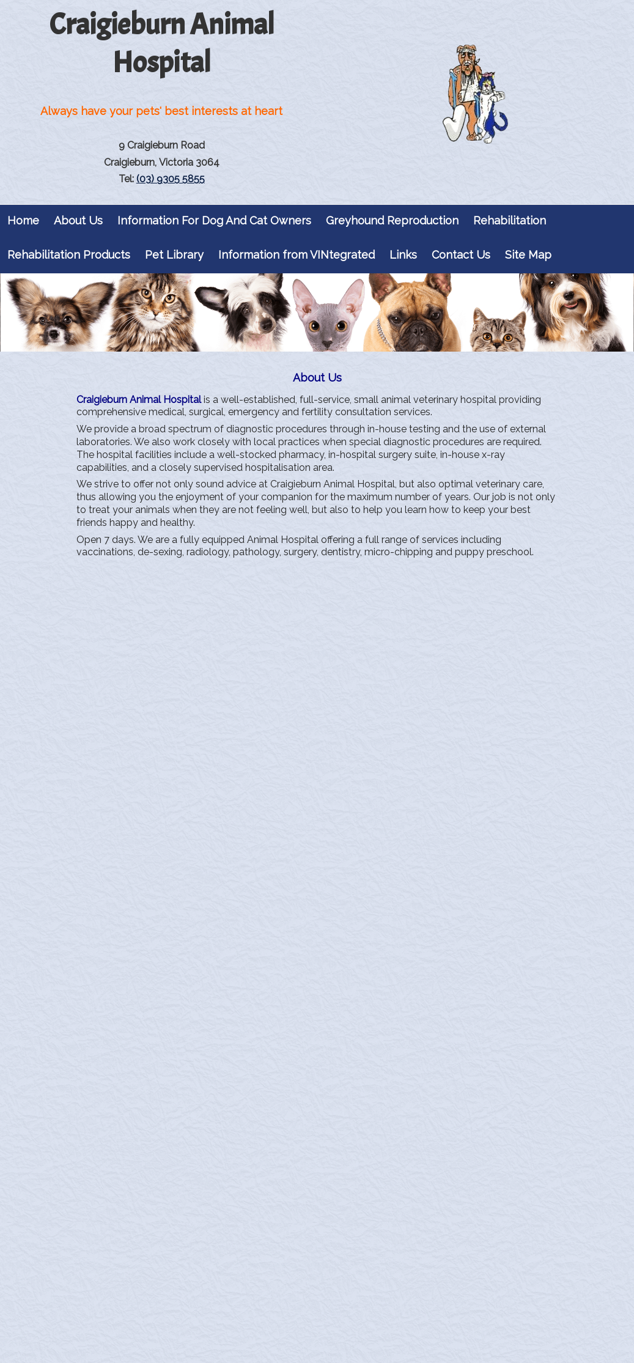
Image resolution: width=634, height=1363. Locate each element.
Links (403, 254)
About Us (78, 220)
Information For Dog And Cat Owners (214, 220)
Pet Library (174, 254)
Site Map (528, 254)
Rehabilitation (509, 220)
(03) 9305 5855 (170, 179)
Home (23, 220)
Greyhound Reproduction (392, 220)
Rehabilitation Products (68, 254)
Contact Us (461, 254)
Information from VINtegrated (296, 254)
